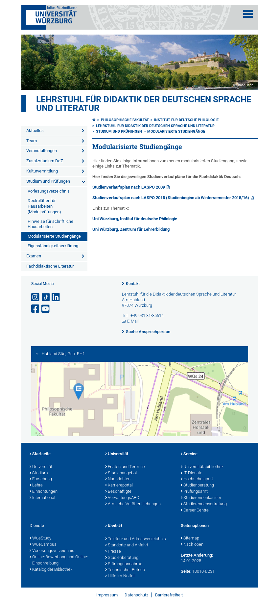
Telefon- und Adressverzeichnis (135, 539)
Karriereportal (119, 485)
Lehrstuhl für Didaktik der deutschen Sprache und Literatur (143, 103)
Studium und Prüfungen (48, 181)
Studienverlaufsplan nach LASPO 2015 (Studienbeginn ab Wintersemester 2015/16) (170, 197)
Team (31, 140)
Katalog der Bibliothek (51, 570)
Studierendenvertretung (204, 504)
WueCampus (43, 545)
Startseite (40, 454)
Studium (39, 473)
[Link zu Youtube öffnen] (46, 309)
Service (189, 454)
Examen (33, 255)
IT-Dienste (191, 473)
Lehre (36, 485)
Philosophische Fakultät (125, 120)
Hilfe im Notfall (120, 576)
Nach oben (192, 545)
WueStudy (40, 538)
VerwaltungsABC (122, 498)
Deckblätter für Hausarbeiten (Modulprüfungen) (44, 206)
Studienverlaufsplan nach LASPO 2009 (128, 187)
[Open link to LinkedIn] (56, 297)
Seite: (186, 571)
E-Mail (133, 321)
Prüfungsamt (194, 492)
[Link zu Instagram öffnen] (35, 297)
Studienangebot (121, 473)
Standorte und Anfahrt (126, 545)
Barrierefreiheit (169, 594)
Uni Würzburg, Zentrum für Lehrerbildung (131, 229)
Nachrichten (117, 479)
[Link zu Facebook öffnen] (35, 309)
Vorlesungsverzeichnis (49, 191)
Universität (41, 467)
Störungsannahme (123, 564)
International (42, 498)
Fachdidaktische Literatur (50, 266)
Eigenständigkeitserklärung (53, 245)
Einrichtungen (44, 492)
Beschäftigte (118, 492)
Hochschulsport (197, 479)
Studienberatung (197, 485)
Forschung (41, 479)
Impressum (107, 594)
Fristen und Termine (125, 467)
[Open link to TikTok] (46, 297)
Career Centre (195, 510)
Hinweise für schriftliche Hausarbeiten (50, 224)
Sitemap (190, 538)
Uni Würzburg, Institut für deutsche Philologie (134, 218)
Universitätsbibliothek (202, 467)
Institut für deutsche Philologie (186, 120)
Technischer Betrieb (125, 570)
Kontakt (133, 283)
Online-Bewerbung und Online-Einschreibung (59, 560)
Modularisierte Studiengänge (54, 236)
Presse (113, 552)
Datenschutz (136, 594)
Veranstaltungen (41, 150)
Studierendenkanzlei (201, 498)
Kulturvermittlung (42, 171)
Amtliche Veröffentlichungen (133, 504)
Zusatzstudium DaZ (44, 160)
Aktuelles (35, 130)
